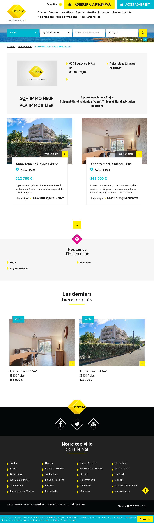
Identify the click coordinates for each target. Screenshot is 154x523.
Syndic (80, 12)
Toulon (14, 463)
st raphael (85, 262)
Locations (67, 12)
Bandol (84, 474)
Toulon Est (51, 474)
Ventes (54, 12)
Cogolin (119, 480)
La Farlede (51, 491)
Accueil (42, 12)
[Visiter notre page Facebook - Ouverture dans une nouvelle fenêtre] (60, 429)
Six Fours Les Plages (91, 469)
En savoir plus (68, 520)
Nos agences (25, 47)
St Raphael (121, 463)
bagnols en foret (19, 268)
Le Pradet (85, 485)
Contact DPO (80, 504)
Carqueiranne (122, 491)
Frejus (13, 469)
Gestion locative (98, 12)
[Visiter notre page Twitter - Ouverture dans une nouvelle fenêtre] (77, 429)
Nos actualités (121, 12)
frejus (13, 262)
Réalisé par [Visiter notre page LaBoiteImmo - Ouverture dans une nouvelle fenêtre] (132, 506)
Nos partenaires (89, 16)
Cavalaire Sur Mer (19, 480)
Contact (70, 504)
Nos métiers (45, 16)
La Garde (120, 474)
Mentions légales (48, 504)
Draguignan (16, 474)
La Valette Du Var (55, 480)
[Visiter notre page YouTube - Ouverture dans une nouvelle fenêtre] (94, 429)
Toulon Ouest (122, 469)
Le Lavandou (87, 480)
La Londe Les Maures (22, 491)
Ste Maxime (16, 485)
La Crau (49, 485)
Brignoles (85, 491)
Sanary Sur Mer (88, 463)
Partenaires (61, 504)
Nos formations (66, 16)
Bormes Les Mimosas (126, 485)
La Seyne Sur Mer (54, 469)
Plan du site (35, 504)
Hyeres (49, 463)
